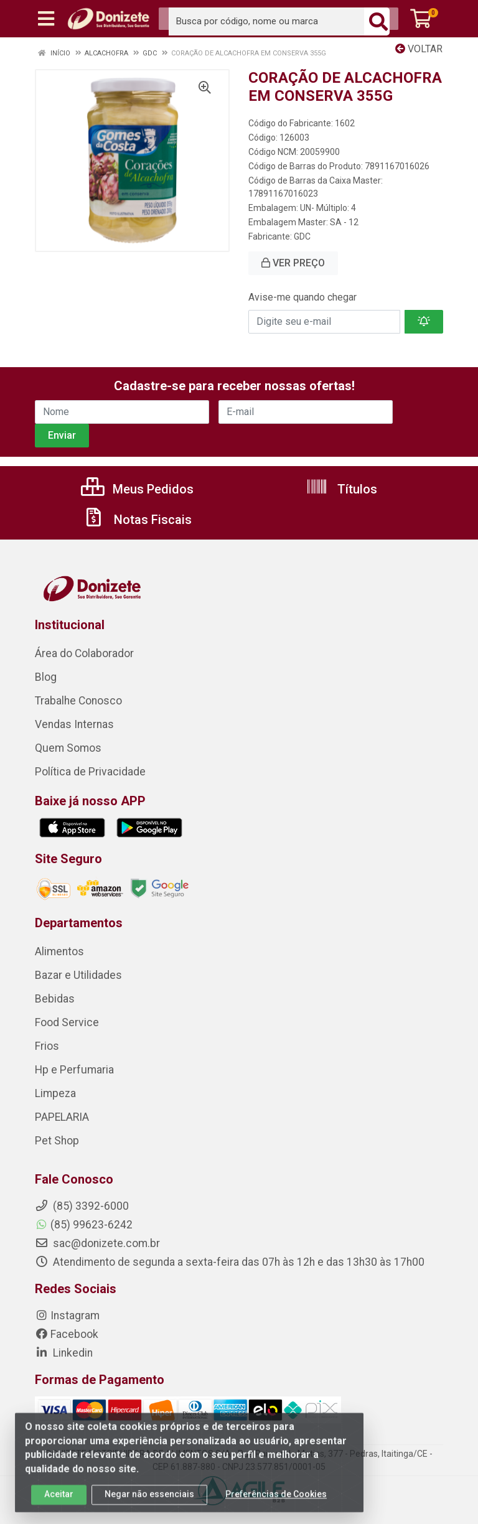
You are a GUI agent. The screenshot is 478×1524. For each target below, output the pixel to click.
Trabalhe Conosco (78, 700)
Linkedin (64, 1353)
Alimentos (59, 951)
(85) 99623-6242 (84, 1224)
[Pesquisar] (378, 21)
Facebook (66, 1334)
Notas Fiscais (137, 519)
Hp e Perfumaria (74, 1070)
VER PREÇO (293, 263)
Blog (46, 677)
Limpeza (55, 1093)
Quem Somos (68, 748)
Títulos (341, 489)
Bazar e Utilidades (78, 975)
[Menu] (46, 18)
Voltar (419, 49)
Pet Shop (57, 1140)
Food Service (67, 1022)
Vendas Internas (74, 724)
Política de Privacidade (90, 771)
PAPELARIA (62, 1117)
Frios (47, 1046)
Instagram (67, 1315)
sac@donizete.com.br (97, 1243)
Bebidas (55, 999)
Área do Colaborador (84, 653)
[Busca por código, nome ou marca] (266, 21)
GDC (302, 236)
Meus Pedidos (137, 489)
